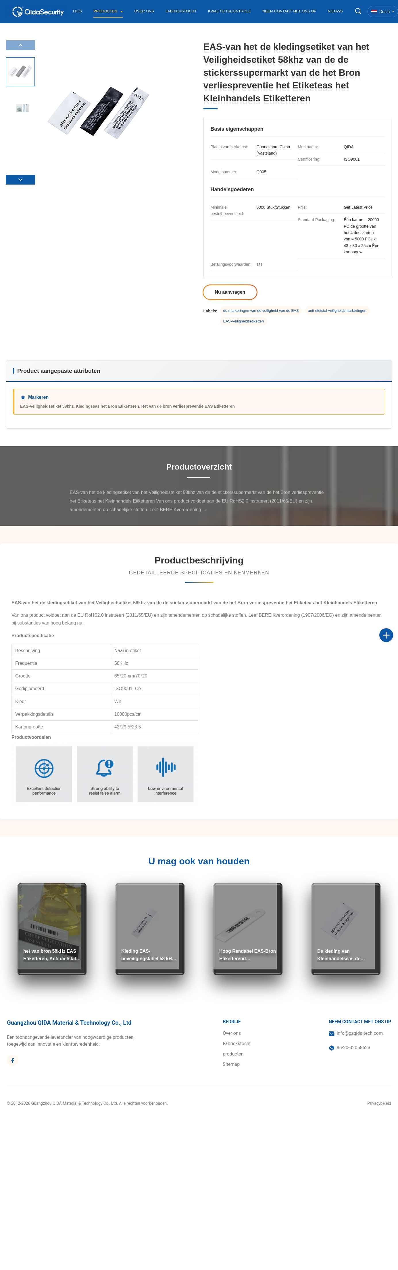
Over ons (144, 11)
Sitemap (231, 1064)
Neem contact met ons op (289, 11)
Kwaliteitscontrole (229, 11)
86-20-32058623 (353, 1047)
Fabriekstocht (181, 11)
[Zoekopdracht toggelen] (358, 11)
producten (233, 1054)
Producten (105, 11)
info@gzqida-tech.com (360, 1033)
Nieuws (335, 11)
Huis (77, 11)
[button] (20, 180)
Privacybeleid (379, 1103)
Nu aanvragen (230, 292)
